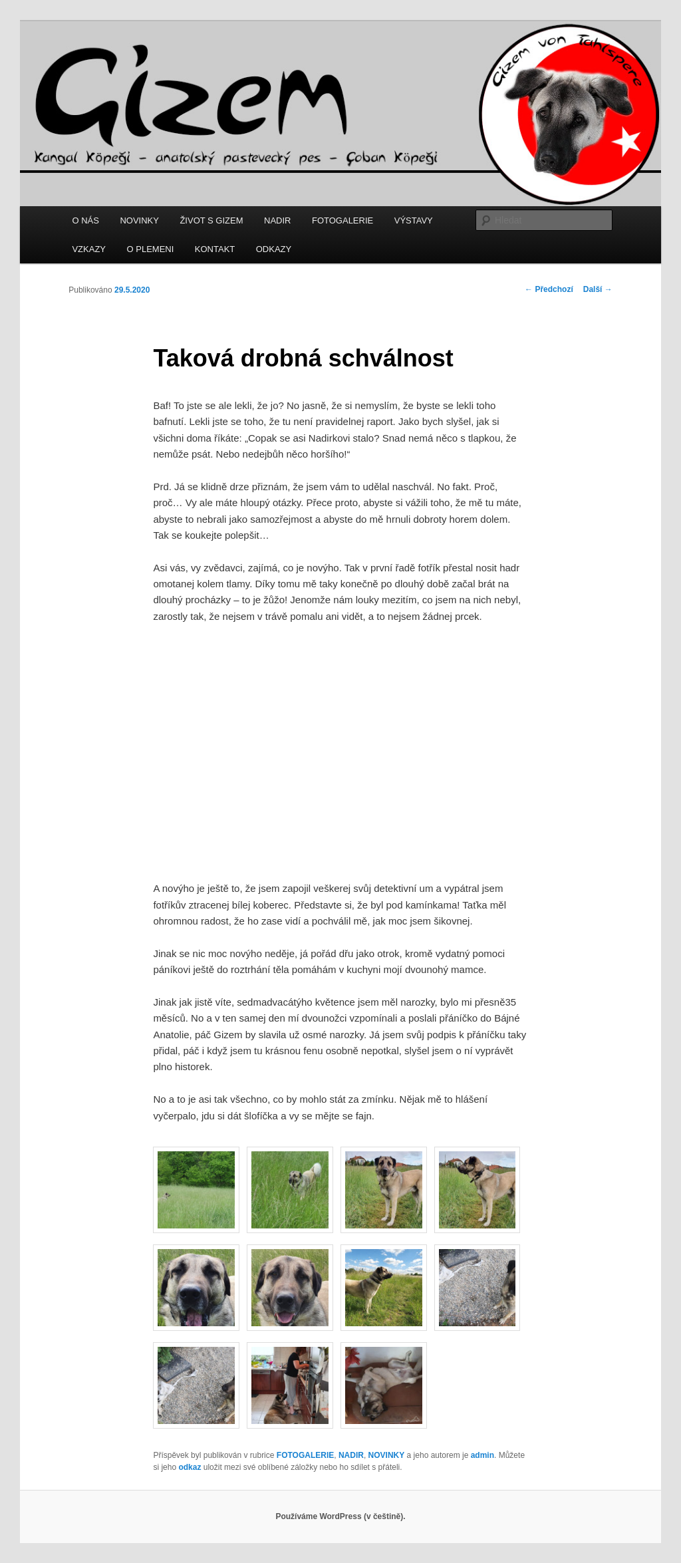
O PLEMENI (150, 249)
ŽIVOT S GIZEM (211, 220)
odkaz (189, 1467)
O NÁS (85, 220)
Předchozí (549, 289)
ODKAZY (273, 249)
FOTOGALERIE (342, 220)
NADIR (277, 220)
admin (482, 1455)
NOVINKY (139, 220)
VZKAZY (89, 249)
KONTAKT (215, 249)
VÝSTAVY (413, 220)
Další (598, 289)
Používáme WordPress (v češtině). (340, 1516)
